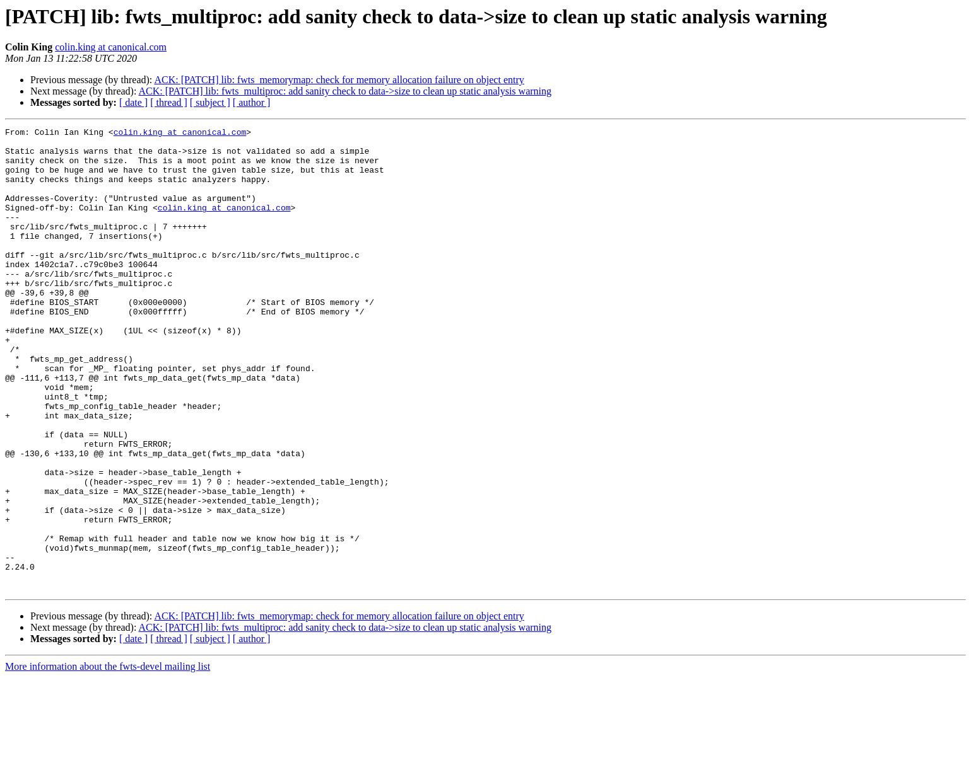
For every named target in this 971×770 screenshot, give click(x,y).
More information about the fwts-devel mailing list (107, 759)
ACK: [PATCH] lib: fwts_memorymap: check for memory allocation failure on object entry (339, 79)
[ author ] (252, 102)
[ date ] (133, 102)
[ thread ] (168, 102)
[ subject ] (210, 102)
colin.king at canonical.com (111, 47)
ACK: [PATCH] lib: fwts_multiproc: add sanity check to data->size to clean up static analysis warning (345, 91)
